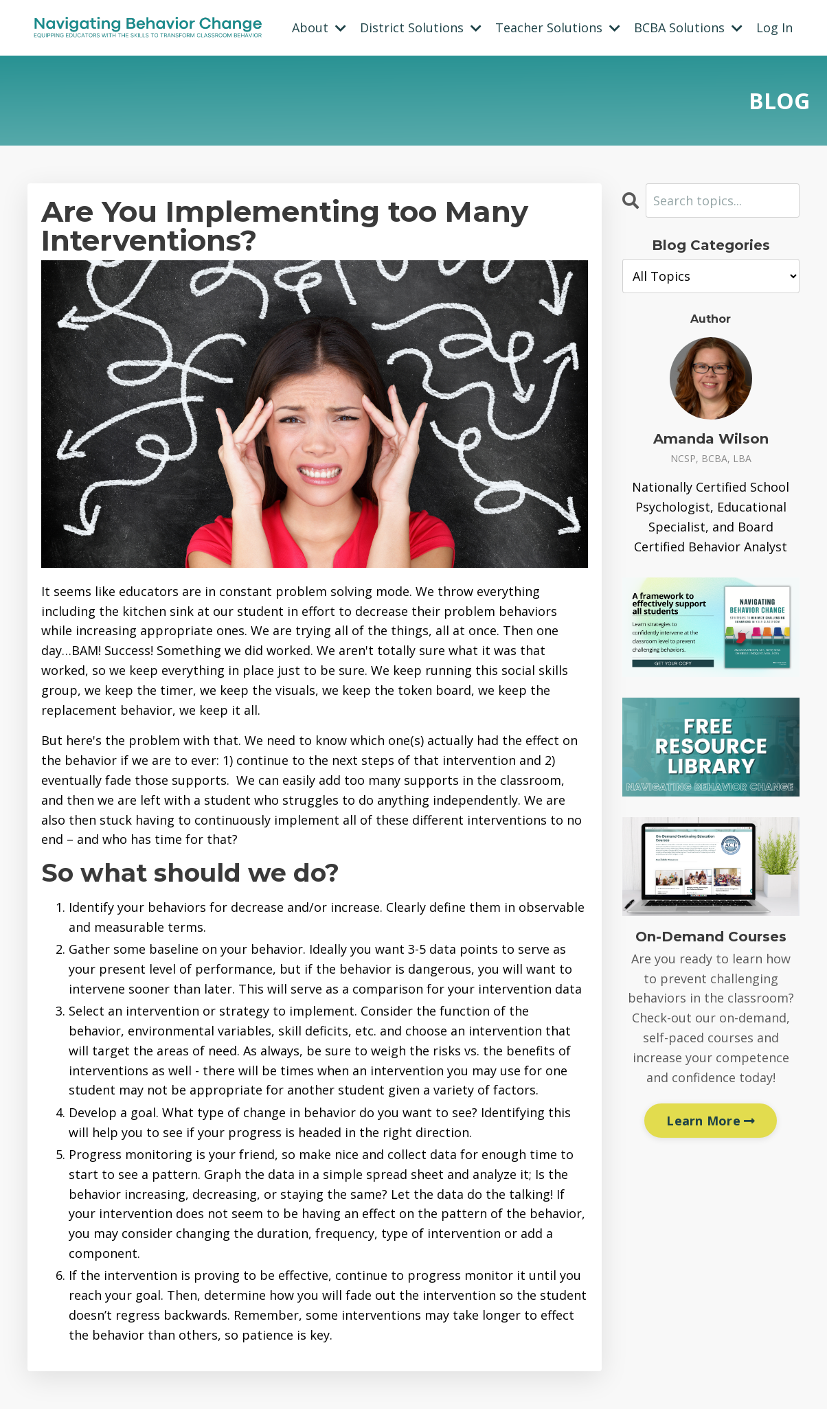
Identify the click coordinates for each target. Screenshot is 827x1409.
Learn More (710, 1120)
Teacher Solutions (557, 27)
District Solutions (421, 27)
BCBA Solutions (688, 27)
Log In (774, 27)
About (319, 27)
